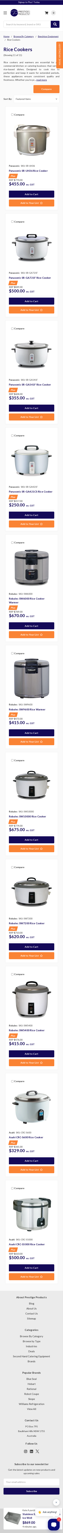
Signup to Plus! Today (32, 2)
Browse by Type (31, 1341)
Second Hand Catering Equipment (31, 1356)
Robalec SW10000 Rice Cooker (27, 816)
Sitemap (31, 1318)
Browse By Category (31, 1336)
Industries (31, 1346)
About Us (31, 1308)
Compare (46, 89)
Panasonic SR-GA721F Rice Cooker (30, 277)
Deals (31, 1351)
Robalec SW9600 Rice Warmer (27, 709)
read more (41, 79)
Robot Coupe (31, 1393)
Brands (31, 1361)
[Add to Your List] (31, 202)
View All (31, 1408)
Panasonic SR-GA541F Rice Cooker (30, 384)
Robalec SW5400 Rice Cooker (27, 1030)
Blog (31, 1303)
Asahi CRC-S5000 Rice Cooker (27, 1244)
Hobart (32, 1383)
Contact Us (31, 1313)
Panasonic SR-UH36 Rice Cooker (28, 170)
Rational (31, 1388)
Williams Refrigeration (31, 1403)
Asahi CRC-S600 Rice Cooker (26, 1137)
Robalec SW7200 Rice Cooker (27, 923)
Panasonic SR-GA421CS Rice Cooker (31, 491)
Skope (31, 1398)
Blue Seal (31, 1378)
